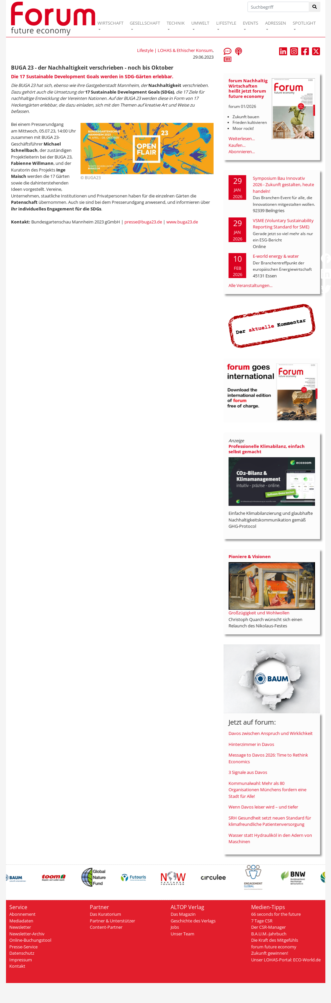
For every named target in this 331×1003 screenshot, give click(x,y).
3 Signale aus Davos (248, 772)
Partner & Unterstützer (112, 921)
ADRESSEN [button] (275, 23)
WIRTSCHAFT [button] (110, 23)
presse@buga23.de (143, 222)
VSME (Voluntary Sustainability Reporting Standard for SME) (283, 223)
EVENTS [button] (250, 23)
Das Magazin (183, 914)
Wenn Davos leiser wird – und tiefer (263, 807)
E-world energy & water (276, 256)
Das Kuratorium (105, 914)
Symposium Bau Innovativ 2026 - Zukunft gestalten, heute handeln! (283, 184)
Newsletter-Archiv (27, 934)
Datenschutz (21, 953)
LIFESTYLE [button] (226, 23)
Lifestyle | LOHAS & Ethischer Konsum (175, 50)
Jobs (175, 927)
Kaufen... (237, 145)
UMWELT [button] (200, 23)
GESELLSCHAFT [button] (145, 23)
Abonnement (22, 914)
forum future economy (273, 947)
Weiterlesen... (242, 139)
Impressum (20, 960)
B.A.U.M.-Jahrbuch (268, 934)
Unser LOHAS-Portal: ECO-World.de (286, 960)
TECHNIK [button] (176, 23)
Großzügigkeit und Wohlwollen (259, 613)
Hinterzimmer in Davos (251, 744)
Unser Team (182, 934)
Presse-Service (23, 947)
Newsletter (20, 927)
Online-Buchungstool (30, 940)
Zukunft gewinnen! (269, 953)
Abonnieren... (242, 152)
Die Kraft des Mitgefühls (274, 940)
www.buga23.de (182, 222)
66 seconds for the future (276, 914)
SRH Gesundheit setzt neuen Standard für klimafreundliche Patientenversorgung (270, 821)
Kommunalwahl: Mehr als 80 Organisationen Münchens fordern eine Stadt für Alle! (267, 789)
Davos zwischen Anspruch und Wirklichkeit (271, 733)
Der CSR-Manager (268, 927)
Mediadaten (21, 921)
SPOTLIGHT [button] (304, 23)
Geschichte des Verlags (193, 921)
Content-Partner (106, 927)
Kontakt (17, 966)
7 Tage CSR (261, 921)
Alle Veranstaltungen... (250, 285)
